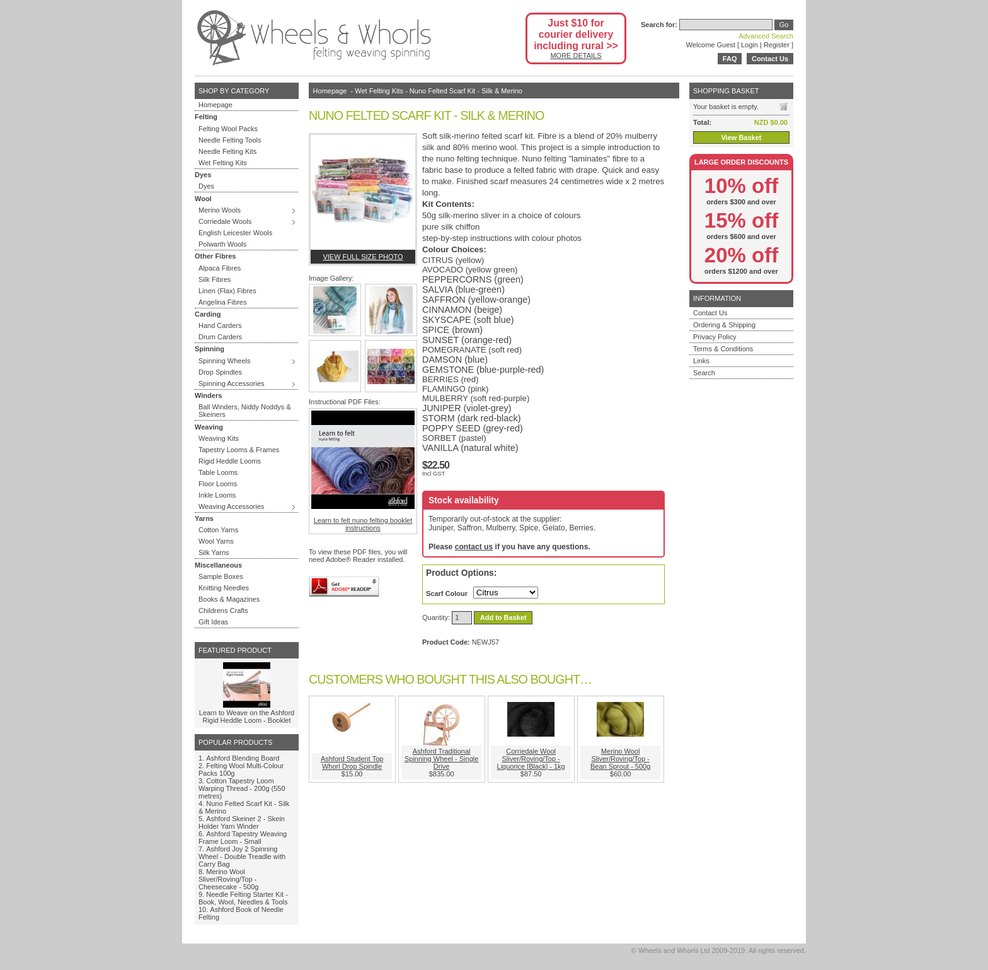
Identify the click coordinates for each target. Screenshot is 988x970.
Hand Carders (219, 325)
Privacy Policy (714, 337)
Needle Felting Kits (227, 151)
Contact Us (770, 58)
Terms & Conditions (723, 349)
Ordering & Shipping (724, 325)
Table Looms (218, 472)
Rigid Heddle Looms (229, 461)
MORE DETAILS (575, 55)
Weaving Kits (218, 438)
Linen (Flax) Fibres (227, 291)
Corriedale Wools (224, 221)
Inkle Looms (217, 495)
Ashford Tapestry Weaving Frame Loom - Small (242, 837)
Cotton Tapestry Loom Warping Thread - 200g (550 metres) (241, 788)
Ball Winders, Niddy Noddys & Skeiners (244, 410)
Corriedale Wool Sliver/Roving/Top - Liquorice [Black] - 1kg (531, 758)
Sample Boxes (220, 576)
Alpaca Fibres (219, 268)
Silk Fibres (214, 279)
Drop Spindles (220, 372)
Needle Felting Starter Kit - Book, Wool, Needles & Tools (243, 898)
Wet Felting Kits (222, 163)
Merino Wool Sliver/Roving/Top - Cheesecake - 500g (228, 879)
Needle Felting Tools (229, 140)
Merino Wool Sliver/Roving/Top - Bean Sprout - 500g (620, 758)
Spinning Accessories (231, 383)
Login (749, 45)
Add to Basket (503, 617)
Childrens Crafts (223, 610)
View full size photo (363, 256)
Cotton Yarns (218, 530)
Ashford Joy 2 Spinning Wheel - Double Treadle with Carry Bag (241, 856)
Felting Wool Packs (228, 128)
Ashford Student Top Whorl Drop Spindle (352, 762)
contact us (474, 546)
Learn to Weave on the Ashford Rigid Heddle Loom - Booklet (246, 716)
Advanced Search (765, 36)
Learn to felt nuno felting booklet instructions (363, 471)
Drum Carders (220, 337)
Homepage (215, 104)
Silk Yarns (213, 552)
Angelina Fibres (222, 302)
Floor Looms (217, 484)
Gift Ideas (213, 622)
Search (704, 373)
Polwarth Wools (222, 244)
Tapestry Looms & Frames (238, 449)
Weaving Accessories (231, 506)
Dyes (206, 186)
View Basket (741, 137)
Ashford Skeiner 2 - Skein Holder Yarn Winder (241, 822)
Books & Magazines (229, 599)
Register (777, 45)
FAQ (730, 58)
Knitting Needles (223, 588)
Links (701, 361)
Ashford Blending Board (242, 758)
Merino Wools (219, 210)
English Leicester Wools (235, 233)
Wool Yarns (216, 541)
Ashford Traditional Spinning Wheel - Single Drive (441, 758)
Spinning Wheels (224, 361)
